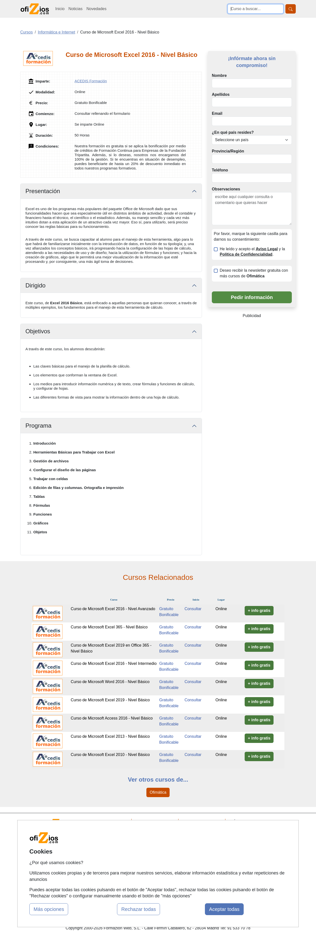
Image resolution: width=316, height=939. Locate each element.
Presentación (42, 191)
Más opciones (49, 909)
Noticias (75, 9)
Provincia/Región (228, 151)
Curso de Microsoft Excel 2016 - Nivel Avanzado (113, 609)
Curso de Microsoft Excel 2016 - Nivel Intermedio (114, 663)
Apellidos (221, 94)
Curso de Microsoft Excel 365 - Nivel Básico (109, 627)
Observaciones (226, 189)
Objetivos (37, 331)
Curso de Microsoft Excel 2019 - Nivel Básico (110, 700)
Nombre (219, 75)
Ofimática (158, 792)
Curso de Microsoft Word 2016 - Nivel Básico (110, 682)
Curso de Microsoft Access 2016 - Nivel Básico (112, 718)
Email (217, 113)
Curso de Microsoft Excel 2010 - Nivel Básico (110, 755)
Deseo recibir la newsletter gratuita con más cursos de (254, 273)
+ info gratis (259, 610)
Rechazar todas (138, 909)
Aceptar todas (224, 909)
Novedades (96, 9)
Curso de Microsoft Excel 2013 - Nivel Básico (110, 736)
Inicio (59, 9)
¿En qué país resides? (233, 132)
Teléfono (220, 170)
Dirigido (35, 285)
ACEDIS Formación (91, 81)
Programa (38, 425)
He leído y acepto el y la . (252, 252)
